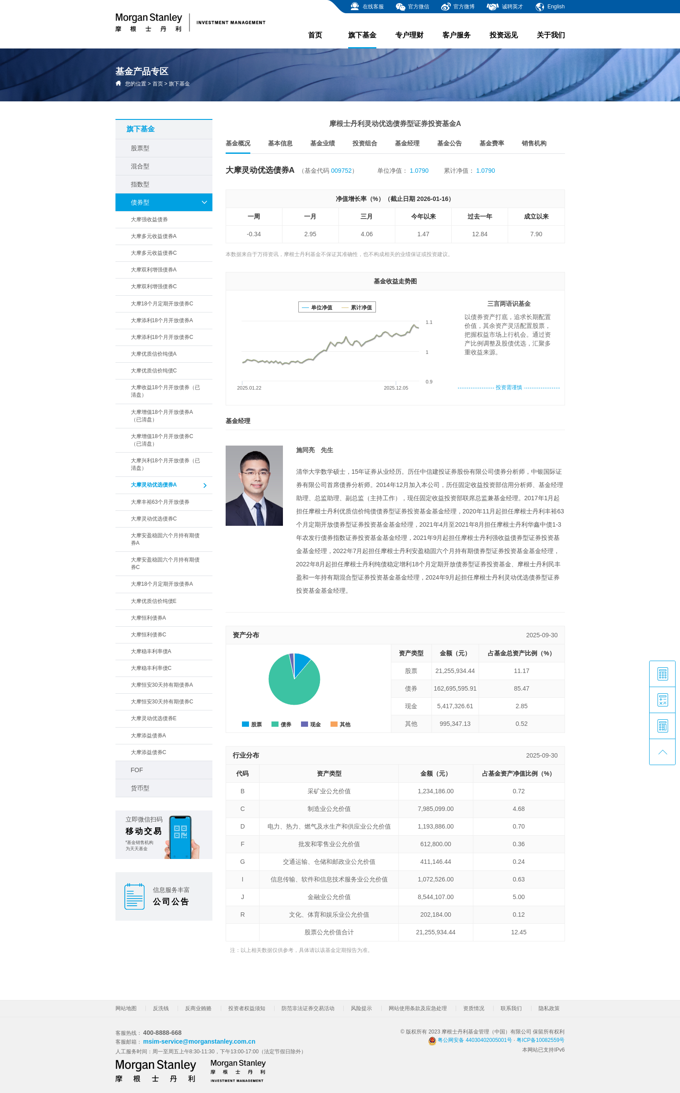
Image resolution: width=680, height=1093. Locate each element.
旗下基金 (362, 39)
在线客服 (366, 7)
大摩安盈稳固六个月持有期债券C (165, 563)
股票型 (140, 148)
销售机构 (534, 143)
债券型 (169, 202)
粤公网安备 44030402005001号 (470, 1040)
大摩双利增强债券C (154, 286)
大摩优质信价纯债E (154, 601)
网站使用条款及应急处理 (418, 1008)
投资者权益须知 (246, 1008)
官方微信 (412, 7)
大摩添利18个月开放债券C (162, 337)
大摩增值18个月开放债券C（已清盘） (162, 440)
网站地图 (126, 1008)
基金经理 (407, 143)
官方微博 (458, 7)
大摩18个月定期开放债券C (162, 304)
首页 (315, 35)
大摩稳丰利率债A (151, 651)
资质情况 (473, 1008)
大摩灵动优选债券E (154, 718)
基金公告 (449, 143)
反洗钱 (161, 1008)
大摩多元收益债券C (154, 253)
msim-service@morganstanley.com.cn (199, 1041)
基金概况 (238, 146)
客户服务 (456, 35)
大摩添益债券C (149, 752)
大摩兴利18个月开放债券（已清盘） (165, 464)
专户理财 (409, 35)
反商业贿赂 (198, 1008)
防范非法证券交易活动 (308, 1008)
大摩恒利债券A (148, 618)
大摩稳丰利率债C (151, 668)
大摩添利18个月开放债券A (162, 320)
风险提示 (361, 1008)
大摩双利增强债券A (154, 270)
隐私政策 (549, 1008)
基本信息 (280, 143)
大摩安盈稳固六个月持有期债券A (165, 539)
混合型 (140, 166)
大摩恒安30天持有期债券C (162, 702)
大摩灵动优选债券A (169, 485)
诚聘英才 (504, 7)
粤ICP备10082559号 (541, 1040)
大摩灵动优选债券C (154, 519)
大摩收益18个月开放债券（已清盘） (165, 391)
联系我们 (511, 1008)
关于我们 (551, 35)
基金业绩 (322, 143)
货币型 (140, 788)
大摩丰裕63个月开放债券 (160, 502)
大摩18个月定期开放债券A (162, 584)
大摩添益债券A (148, 735)
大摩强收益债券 (149, 219)
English (550, 7)
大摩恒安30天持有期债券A (162, 685)
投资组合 (365, 143)
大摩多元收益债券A (154, 236)
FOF (137, 769)
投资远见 (504, 35)
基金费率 (491, 143)
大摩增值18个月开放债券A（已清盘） (162, 416)
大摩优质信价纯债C (154, 371)
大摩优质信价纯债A (154, 354)
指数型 (140, 184)
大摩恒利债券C (149, 635)
